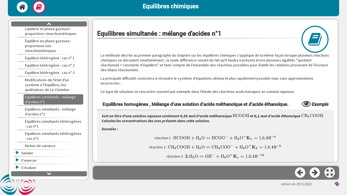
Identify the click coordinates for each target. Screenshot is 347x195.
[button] (329, 172)
